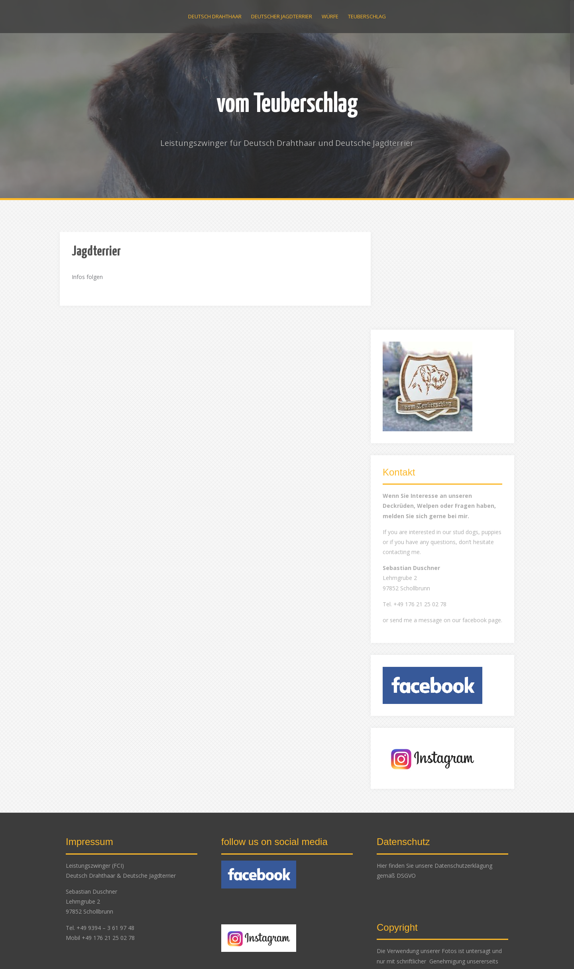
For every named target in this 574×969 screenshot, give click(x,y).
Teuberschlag (367, 16)
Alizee (176, 952)
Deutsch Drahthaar (215, 16)
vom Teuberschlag (287, 105)
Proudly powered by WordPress (100, 952)
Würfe (330, 16)
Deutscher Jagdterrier (281, 16)
